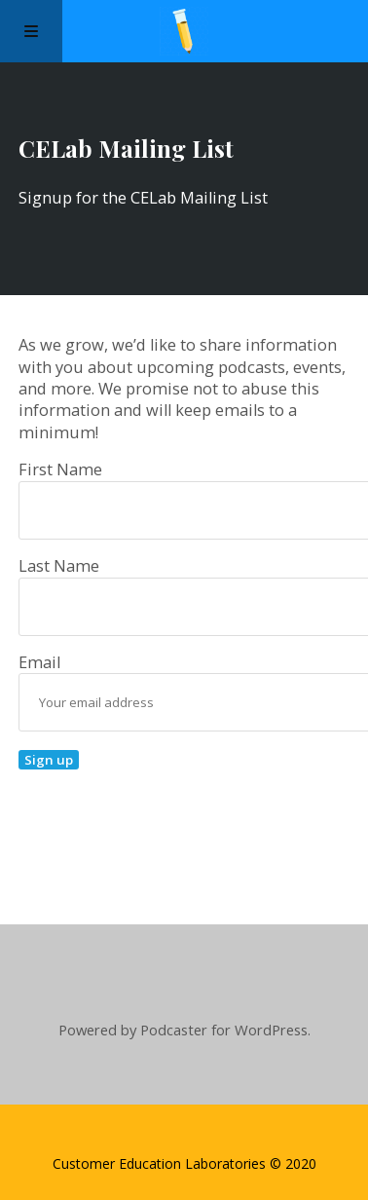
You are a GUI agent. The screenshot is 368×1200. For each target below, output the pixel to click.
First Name (60, 469)
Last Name (58, 566)
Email (56, 662)
